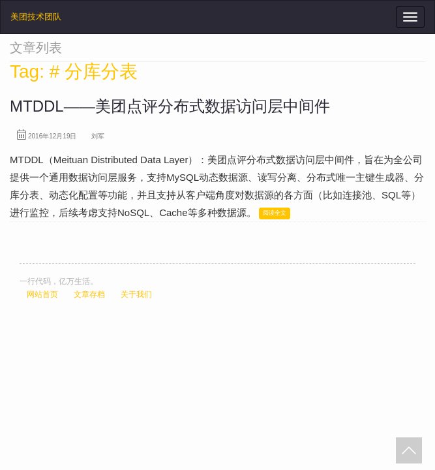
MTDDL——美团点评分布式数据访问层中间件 (170, 106)
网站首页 (42, 294)
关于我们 (136, 294)
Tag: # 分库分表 (74, 71)
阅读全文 (274, 213)
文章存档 (89, 294)
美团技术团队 (35, 17)
